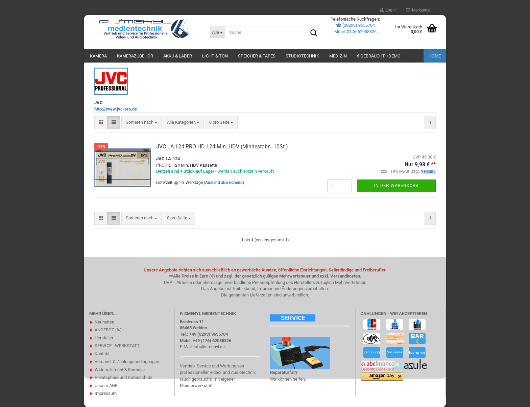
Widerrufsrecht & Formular (117, 369)
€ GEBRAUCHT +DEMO (379, 55)
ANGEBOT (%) (105, 329)
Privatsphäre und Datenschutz (120, 377)
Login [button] (388, 10)
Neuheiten (101, 322)
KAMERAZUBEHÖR (135, 55)
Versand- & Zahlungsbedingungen (124, 361)
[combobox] (141, 122)
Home (435, 55)
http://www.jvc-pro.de (115, 109)
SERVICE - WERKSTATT (114, 345)
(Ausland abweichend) (224, 182)
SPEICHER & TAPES (256, 55)
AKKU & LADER (177, 55)
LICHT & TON (215, 55)
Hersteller (101, 337)
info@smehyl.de (209, 346)
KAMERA (98, 55)
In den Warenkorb (396, 185)
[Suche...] (217, 32)
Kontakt (99, 353)
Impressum (103, 393)
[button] (100, 122)
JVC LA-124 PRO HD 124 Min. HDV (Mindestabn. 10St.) (222, 146)
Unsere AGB (103, 385)
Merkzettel (418, 10)
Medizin (338, 55)
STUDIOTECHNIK (302, 55)
